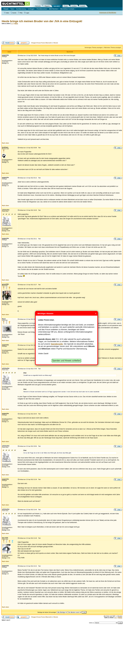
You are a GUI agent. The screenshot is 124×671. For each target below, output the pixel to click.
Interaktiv (57, 6)
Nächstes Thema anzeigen (112, 47)
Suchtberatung (21, 9)
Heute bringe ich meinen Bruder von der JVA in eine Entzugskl (42, 21)
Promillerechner (42, 9)
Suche (13, 13)
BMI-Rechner (53, 9)
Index (6, 13)
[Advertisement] (46, 32)
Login (26, 13)
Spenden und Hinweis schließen (66, 361)
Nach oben (5, 143)
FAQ (20, 13)
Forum (66, 6)
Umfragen (31, 9)
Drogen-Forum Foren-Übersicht (41, 43)
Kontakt (82, 6)
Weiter (16, 23)
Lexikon (74, 6)
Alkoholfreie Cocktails (67, 9)
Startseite (38, 6)
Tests (12, 9)
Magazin (47, 6)
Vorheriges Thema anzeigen (94, 47)
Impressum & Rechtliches (107, 12)
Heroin (56, 43)
